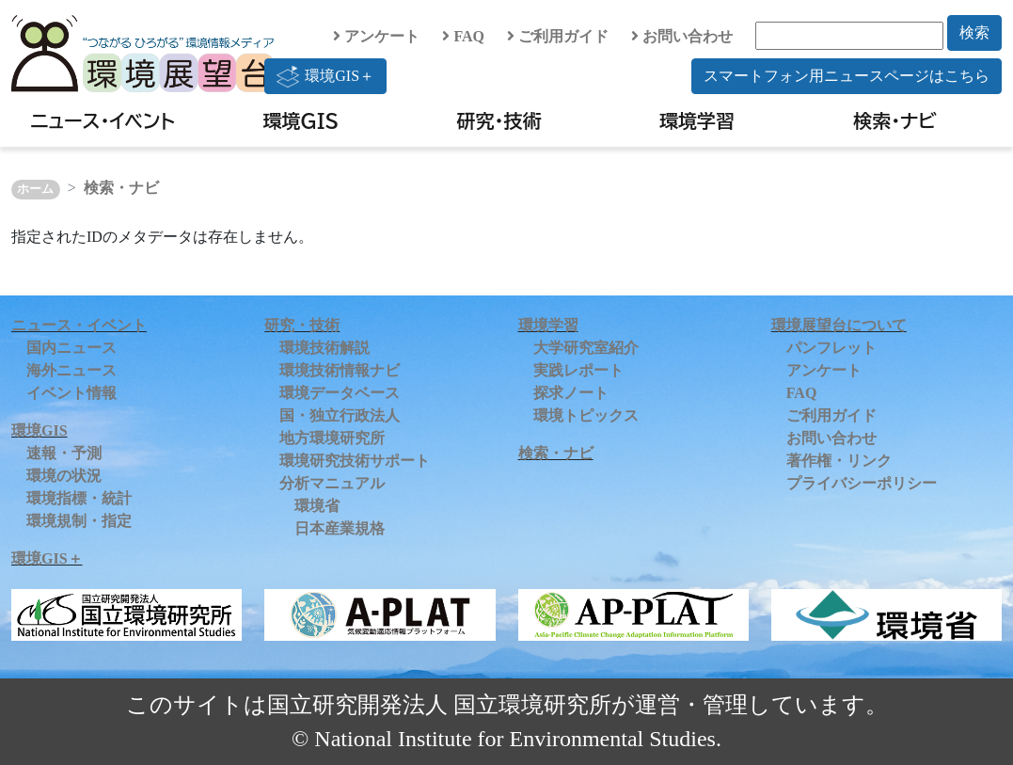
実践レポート (578, 370)
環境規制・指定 (79, 521)
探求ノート (571, 393)
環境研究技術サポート (354, 461)
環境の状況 (64, 476)
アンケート (376, 36)
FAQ (463, 36)
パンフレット (831, 348)
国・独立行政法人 (339, 415)
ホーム (35, 189)
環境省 (317, 506)
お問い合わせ (682, 36)
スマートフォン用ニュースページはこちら (846, 76)
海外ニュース (71, 370)
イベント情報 (71, 393)
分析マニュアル (332, 483)
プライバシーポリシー (861, 483)
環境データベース (339, 393)
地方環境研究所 (332, 438)
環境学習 (697, 120)
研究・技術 (498, 120)
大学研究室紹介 (586, 348)
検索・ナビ (895, 120)
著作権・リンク (839, 461)
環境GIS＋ (325, 76)
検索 (974, 32)
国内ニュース (71, 348)
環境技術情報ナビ (339, 370)
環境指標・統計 (79, 498)
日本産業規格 (339, 528)
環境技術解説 (324, 348)
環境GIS (301, 120)
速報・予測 (64, 453)
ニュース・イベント (103, 120)
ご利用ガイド (558, 36)
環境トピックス (586, 415)
